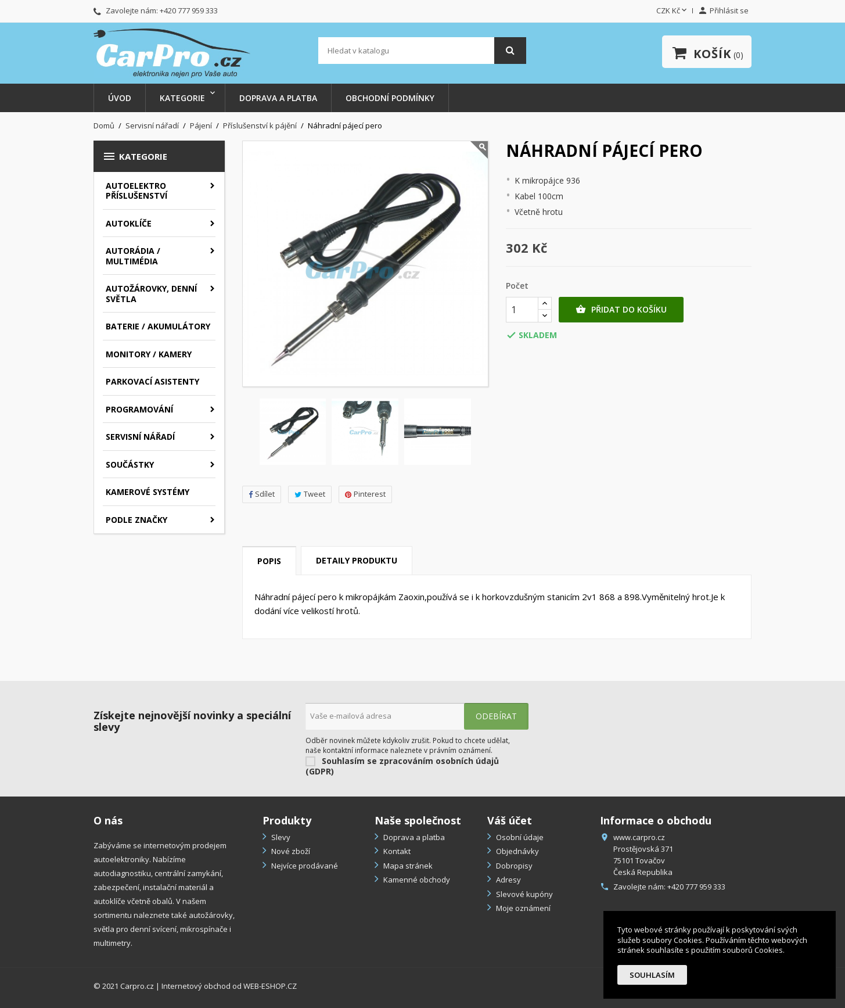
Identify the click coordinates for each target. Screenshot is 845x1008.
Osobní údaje (519, 837)
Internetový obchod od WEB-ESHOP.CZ (229, 986)
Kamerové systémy (147, 491)
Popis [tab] (269, 560)
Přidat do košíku (621, 309)
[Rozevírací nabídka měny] (672, 11)
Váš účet (509, 820)
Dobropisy (513, 865)
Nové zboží (289, 851)
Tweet (309, 494)
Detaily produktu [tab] (356, 560)
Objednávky (516, 851)
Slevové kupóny (523, 894)
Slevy (279, 837)
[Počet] (522, 309)
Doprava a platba (278, 97)
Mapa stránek (407, 865)
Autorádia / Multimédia (133, 256)
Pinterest (365, 494)
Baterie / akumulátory (158, 326)
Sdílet (262, 494)
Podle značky (136, 519)
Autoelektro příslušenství (136, 191)
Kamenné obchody (416, 879)
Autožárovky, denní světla (151, 293)
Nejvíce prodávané (303, 865)
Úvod (119, 97)
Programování (139, 409)
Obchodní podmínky (390, 97)
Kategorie (182, 97)
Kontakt (396, 851)
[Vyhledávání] (422, 50)
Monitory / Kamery (149, 354)
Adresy (507, 879)
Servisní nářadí (140, 436)
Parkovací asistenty (152, 381)
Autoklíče (129, 223)
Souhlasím (652, 975)
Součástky (130, 464)
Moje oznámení (522, 908)
